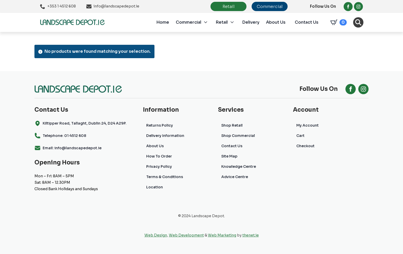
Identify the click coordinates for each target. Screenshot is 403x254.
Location (154, 187)
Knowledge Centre (238, 166)
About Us (276, 22)
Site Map (229, 156)
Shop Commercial (238, 135)
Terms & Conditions (164, 176)
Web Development (186, 235)
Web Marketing (222, 235)
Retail (222, 22)
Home (162, 22)
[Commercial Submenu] (208, 22)
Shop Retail (232, 125)
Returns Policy (159, 125)
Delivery (250, 22)
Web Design (155, 235)
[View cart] (337, 22)
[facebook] (348, 6)
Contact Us (306, 22)
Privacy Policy (159, 166)
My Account (307, 125)
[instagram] (358, 6)
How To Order (159, 156)
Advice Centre (234, 176)
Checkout (305, 146)
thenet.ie (250, 235)
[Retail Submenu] (235, 22)
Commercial (188, 22)
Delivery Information (165, 135)
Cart (300, 135)
